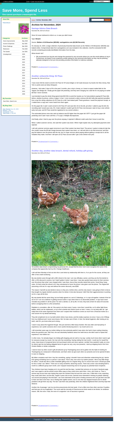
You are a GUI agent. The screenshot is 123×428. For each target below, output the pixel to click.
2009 (23, 94)
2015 (23, 78)
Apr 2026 (24, 43)
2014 (23, 80)
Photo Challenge (7, 46)
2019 (23, 67)
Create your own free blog (37, 1)
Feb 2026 (24, 49)
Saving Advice (74, 419)
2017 (23, 72)
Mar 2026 (24, 46)
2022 (23, 62)
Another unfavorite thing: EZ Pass (47, 76)
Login (27, 1)
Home (33, 20)
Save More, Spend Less (10, 101)
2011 (23, 88)
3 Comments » (53, 67)
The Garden (6, 51)
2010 (23, 91)
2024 (23, 57)
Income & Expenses (8, 43)
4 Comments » (53, 141)
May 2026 (25, 41)
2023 (23, 59)
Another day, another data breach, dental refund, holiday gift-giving (62, 151)
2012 (23, 86)
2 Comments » (53, 405)
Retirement (6, 49)
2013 (23, 83)
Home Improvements (9, 41)
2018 (23, 70)
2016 (23, 75)
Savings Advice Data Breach (44, 28)
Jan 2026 (24, 51)
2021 (23, 64)
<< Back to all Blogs (8, 1)
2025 (23, 54)
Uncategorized (7, 54)
